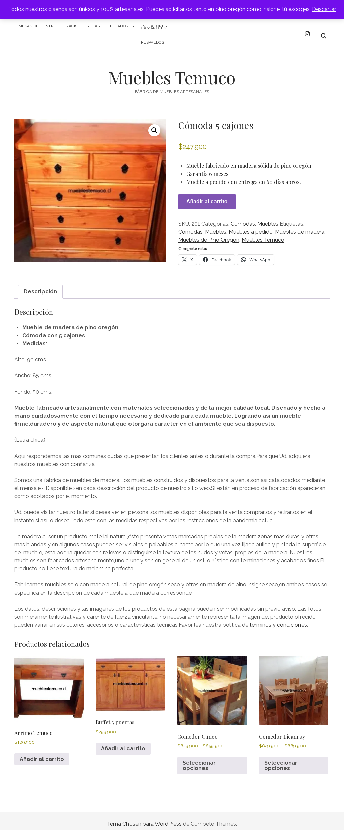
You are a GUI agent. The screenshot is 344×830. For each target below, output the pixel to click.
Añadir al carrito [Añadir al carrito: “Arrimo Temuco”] (42, 753)
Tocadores (121, 26)
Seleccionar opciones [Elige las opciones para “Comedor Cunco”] (199, 759)
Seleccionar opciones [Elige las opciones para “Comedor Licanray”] (280, 759)
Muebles (267, 218)
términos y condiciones (278, 619)
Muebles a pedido (251, 226)
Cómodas (243, 218)
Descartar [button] (324, 9)
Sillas (93, 26)
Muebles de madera (299, 226)
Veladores (155, 26)
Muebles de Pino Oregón (208, 234)
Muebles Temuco (172, 71)
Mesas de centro (37, 26)
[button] (154, 124)
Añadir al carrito (207, 195)
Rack (71, 26)
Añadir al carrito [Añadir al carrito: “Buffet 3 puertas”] (123, 742)
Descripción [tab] (40, 285)
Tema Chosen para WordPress (144, 818)
